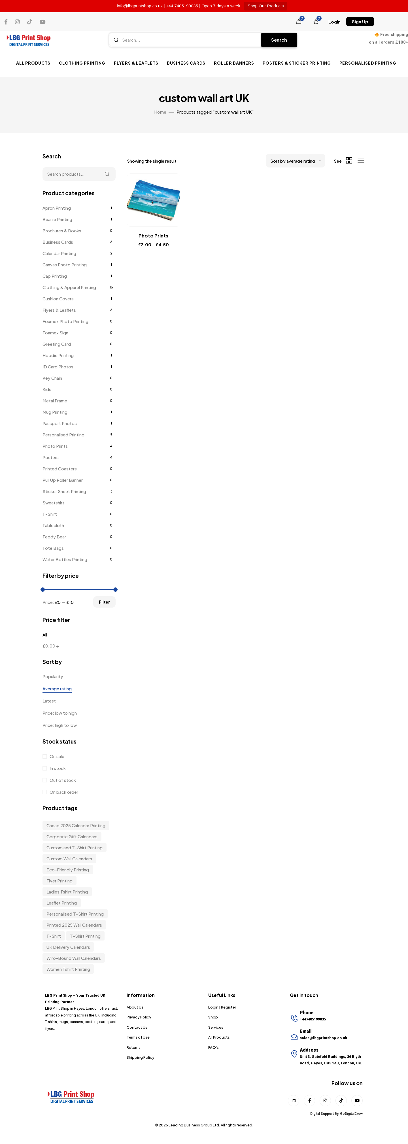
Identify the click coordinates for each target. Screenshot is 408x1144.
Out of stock (62, 780)
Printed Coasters (59, 468)
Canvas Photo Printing (64, 264)
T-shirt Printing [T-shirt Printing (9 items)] (85, 936)
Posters (50, 457)
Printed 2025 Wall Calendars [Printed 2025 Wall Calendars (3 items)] (74, 924)
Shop (213, 1017)
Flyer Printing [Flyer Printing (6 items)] (59, 880)
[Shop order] (295, 160)
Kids (46, 389)
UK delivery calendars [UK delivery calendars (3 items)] (68, 947)
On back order (63, 792)
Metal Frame (54, 400)
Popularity (52, 676)
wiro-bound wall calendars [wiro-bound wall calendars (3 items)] (73, 958)
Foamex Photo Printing (65, 321)
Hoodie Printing (58, 355)
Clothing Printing (82, 62)
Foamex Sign (55, 332)
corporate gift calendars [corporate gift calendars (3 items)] (71, 836)
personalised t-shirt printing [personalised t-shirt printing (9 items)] (75, 913)
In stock (57, 768)
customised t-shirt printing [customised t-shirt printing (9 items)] (74, 847)
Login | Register (222, 1007)
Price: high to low (59, 725)
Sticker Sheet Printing (64, 491)
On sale (56, 756)
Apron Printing (56, 208)
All (44, 634)
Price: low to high (59, 713)
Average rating (57, 688)
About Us (135, 1007)
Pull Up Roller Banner (62, 480)
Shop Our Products (266, 5)
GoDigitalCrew (351, 1114)
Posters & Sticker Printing (297, 62)
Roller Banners (234, 62)
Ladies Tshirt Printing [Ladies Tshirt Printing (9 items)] (67, 891)
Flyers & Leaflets (136, 62)
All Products (33, 62)
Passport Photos (59, 423)
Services (215, 1027)
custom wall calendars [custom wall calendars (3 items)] (69, 858)
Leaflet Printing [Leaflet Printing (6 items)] (61, 902)
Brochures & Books (61, 230)
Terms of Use (138, 1037)
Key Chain (52, 378)
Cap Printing (54, 276)
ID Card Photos (57, 366)
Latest (49, 700)
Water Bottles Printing (64, 559)
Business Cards (186, 62)
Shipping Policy (140, 1057)
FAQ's (213, 1047)
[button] (334, 22)
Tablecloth (53, 525)
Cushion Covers (58, 298)
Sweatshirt (53, 502)
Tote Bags (53, 548)
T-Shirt (49, 514)
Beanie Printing (57, 219)
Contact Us (137, 1027)
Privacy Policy (139, 1017)
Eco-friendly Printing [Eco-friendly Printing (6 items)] (67, 869)
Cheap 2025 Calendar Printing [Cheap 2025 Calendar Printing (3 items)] (75, 825)
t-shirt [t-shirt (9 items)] (53, 936)
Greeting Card (56, 344)
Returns (134, 1047)
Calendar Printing (59, 253)
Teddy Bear (54, 536)
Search (279, 40)
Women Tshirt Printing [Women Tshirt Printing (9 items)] (68, 969)
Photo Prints (55, 446)
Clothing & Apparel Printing (69, 287)
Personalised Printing (367, 62)
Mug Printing (54, 412)
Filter (104, 601)
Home (160, 111)
